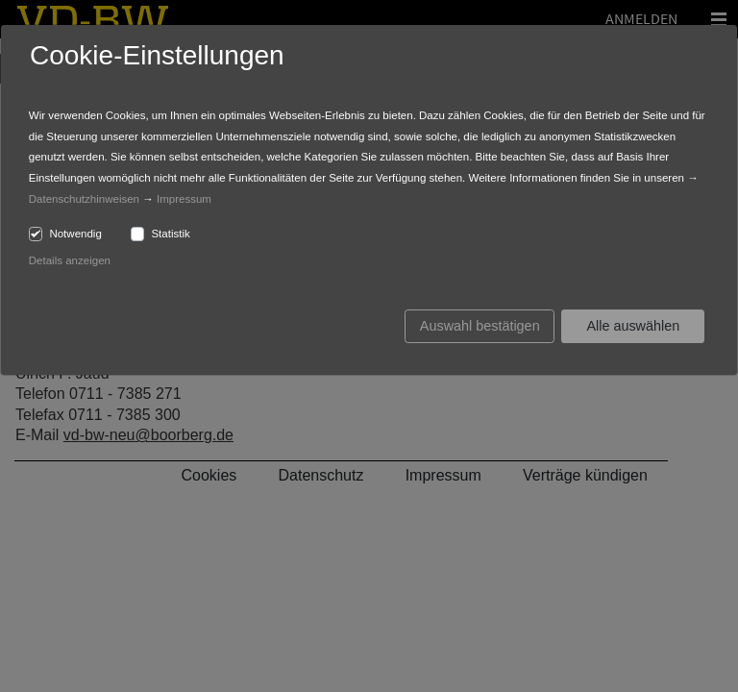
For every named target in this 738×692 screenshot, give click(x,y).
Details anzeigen (70, 260)
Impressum (184, 199)
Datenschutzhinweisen (84, 199)
